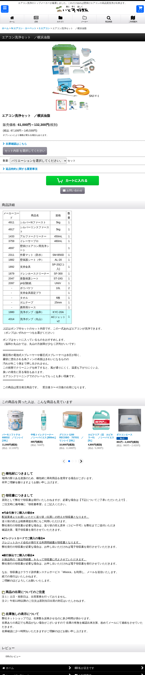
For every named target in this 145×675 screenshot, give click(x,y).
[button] (4, 9)
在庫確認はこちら (15, 143)
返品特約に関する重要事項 (20, 168)
